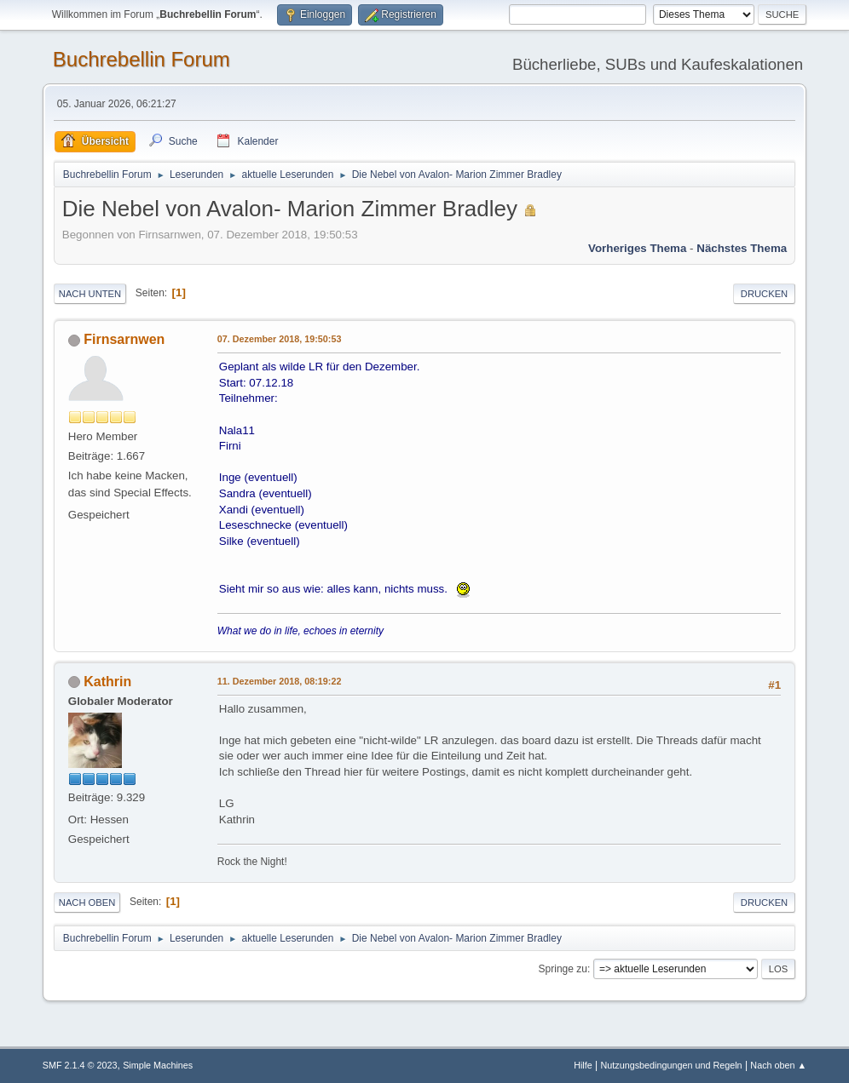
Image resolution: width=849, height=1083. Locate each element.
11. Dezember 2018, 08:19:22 (279, 681)
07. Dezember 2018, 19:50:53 (279, 339)
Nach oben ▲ (778, 1065)
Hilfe (583, 1065)
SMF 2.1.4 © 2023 (80, 1065)
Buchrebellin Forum (141, 59)
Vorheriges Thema (637, 248)
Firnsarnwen (124, 339)
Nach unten (90, 294)
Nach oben (87, 902)
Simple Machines (158, 1065)
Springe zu (563, 969)
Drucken (764, 294)
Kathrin (107, 681)
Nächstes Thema (741, 248)
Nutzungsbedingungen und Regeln (671, 1065)
